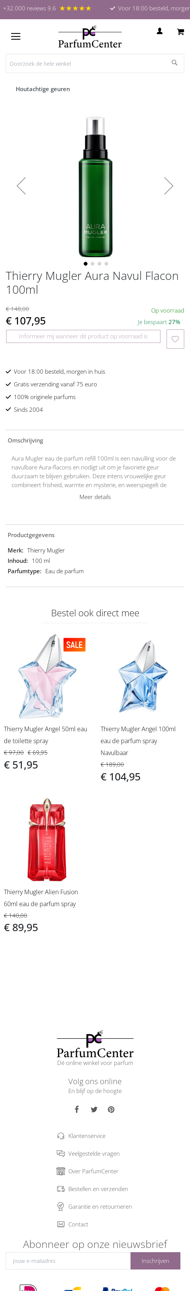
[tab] (95, 440)
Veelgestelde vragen (94, 1153)
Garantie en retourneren (100, 1206)
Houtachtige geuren (43, 89)
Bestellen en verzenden (98, 1189)
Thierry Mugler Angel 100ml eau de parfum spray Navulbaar (138, 741)
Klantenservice (87, 1136)
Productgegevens (31, 535)
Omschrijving (25, 440)
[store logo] (90, 36)
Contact (78, 1224)
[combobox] (95, 63)
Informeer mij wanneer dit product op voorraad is (83, 336)
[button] (21, 185)
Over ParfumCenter (93, 1171)
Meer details (95, 497)
